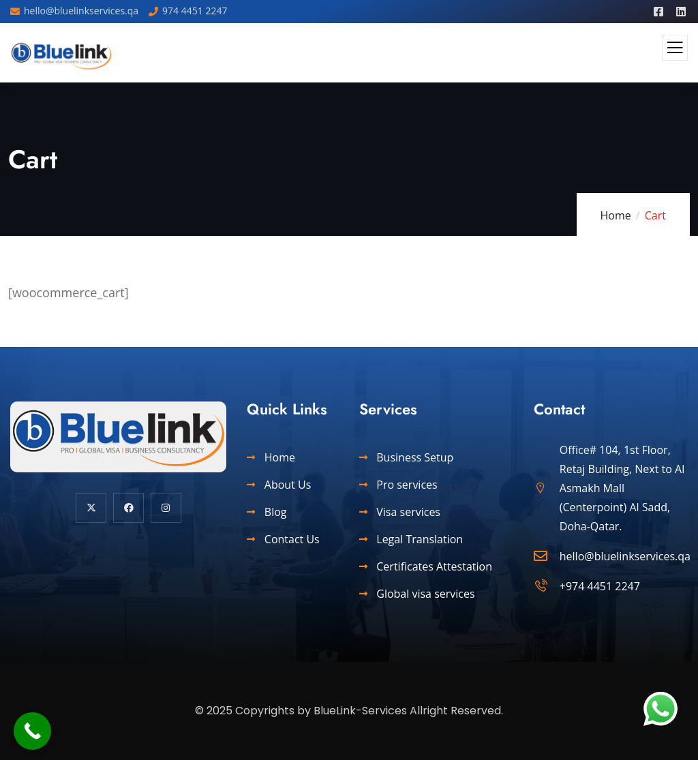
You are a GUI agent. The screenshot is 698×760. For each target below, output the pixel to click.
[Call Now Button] (32, 731)
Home (616, 215)
